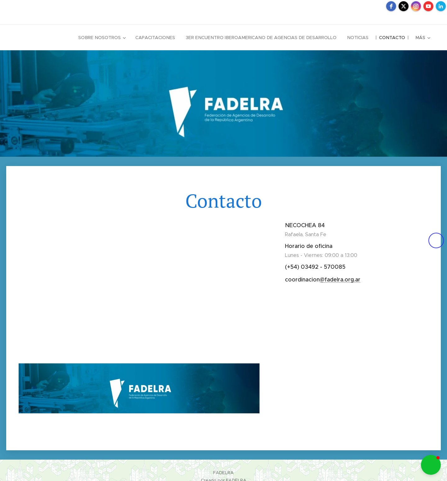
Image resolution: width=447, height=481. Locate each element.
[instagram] (416, 6)
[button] (431, 465)
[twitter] (404, 6)
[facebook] (391, 6)
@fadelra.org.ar (340, 279)
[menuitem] (109, 37)
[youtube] (428, 6)
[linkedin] (441, 6)
